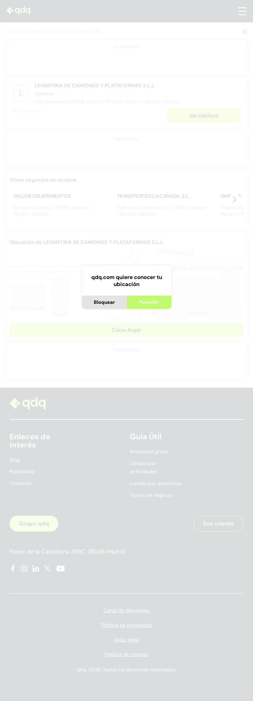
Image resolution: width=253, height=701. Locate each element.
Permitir (148, 302)
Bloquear (104, 302)
